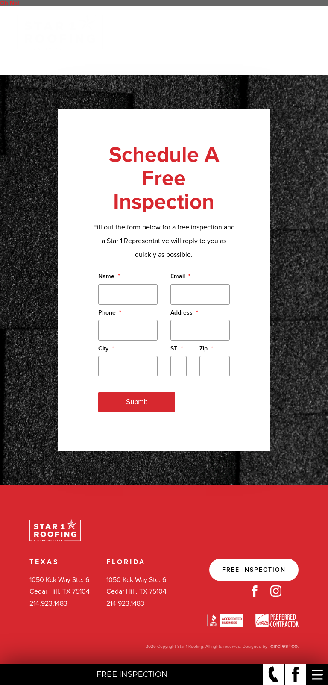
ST (176, 348)
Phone (109, 312)
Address (184, 312)
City (106, 348)
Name (109, 276)
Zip (206, 348)
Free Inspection (254, 569)
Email (180, 276)
